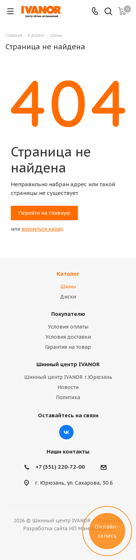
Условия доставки (68, 337)
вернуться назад (42, 229)
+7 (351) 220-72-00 (60, 466)
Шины (68, 286)
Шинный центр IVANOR (68, 364)
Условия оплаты (68, 326)
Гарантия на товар (68, 347)
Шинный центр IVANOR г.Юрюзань (68, 377)
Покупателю (68, 313)
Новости (68, 387)
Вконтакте (66, 432)
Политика (68, 397)
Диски (68, 296)
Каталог (68, 273)
